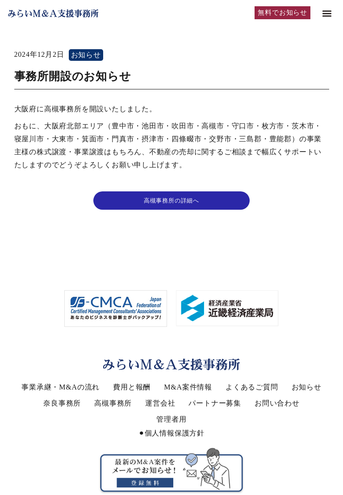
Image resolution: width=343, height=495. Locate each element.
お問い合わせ (277, 403)
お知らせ (86, 55)
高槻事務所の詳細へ (171, 200)
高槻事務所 (113, 403)
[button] (326, 13)
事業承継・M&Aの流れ (60, 387)
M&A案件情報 (188, 387)
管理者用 (171, 419)
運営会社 (160, 403)
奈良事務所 (62, 403)
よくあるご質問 (252, 387)
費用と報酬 (132, 387)
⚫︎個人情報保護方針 (171, 433)
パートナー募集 (214, 403)
